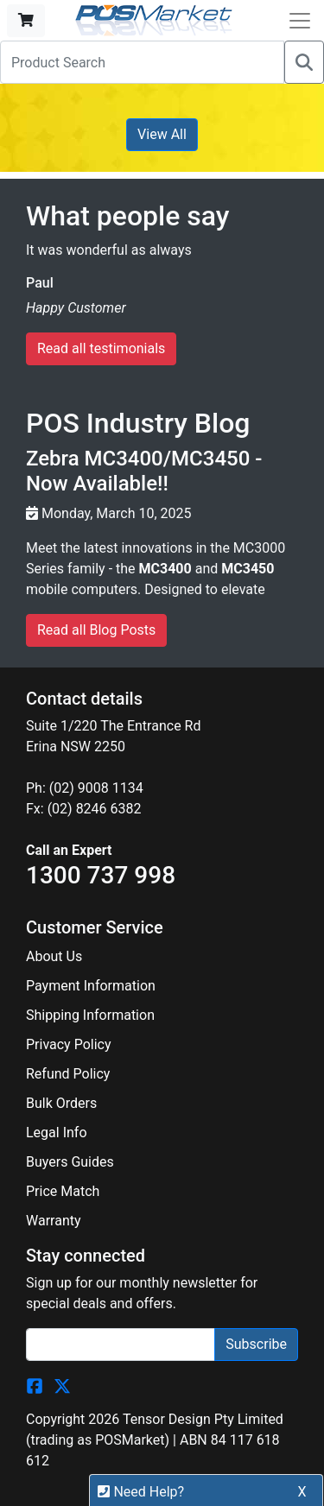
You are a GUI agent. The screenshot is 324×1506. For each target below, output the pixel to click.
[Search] (304, 62)
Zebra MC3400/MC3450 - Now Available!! (144, 471)
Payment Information (91, 986)
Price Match (62, 1191)
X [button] (302, 1492)
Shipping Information (90, 1015)
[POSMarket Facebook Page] (34, 1384)
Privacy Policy (68, 1044)
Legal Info (56, 1132)
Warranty (53, 1220)
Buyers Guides (70, 1162)
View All (162, 134)
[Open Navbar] (300, 20)
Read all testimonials (101, 348)
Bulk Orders (61, 1103)
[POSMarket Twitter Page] (62, 1384)
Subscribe (256, 1344)
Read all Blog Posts (96, 630)
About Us (54, 956)
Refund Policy (68, 1074)
